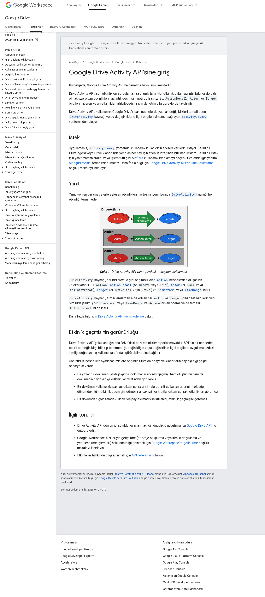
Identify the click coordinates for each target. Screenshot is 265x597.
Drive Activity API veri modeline (121, 316)
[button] (27, 59)
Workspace (33, 5)
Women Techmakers (74, 569)
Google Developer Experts (77, 556)
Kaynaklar (151, 5)
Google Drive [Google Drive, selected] (97, 5)
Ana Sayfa (73, 5)
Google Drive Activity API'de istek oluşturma (181, 163)
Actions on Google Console (180, 575)
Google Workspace (98, 62)
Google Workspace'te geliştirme (175, 443)
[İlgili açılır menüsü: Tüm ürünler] (135, 5)
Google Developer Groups (77, 549)
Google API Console (175, 549)
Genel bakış (13, 27)
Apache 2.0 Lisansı (194, 473)
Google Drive (17, 17)
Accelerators (69, 562)
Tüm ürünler (122, 5)
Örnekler (117, 27)
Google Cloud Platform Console (183, 556)
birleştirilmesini (80, 163)
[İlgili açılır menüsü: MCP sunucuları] (197, 5)
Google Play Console (176, 562)
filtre (139, 158)
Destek (136, 27)
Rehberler (142, 62)
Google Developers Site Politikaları (119, 478)
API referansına (143, 455)
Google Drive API (199, 425)
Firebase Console (174, 569)
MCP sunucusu (94, 27)
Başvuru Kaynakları (63, 27)
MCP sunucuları (182, 5)
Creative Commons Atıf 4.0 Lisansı (133, 473)
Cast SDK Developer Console (181, 582)
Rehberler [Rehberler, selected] (36, 27)
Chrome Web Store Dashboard (183, 589)
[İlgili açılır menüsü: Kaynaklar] (163, 5)
